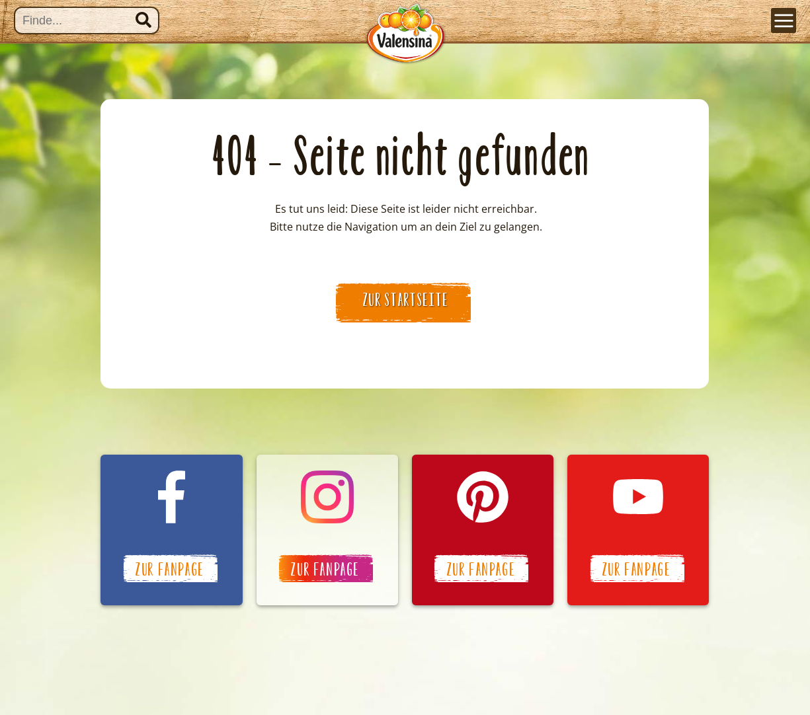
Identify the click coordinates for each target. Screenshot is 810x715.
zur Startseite (406, 300)
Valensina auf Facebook (171, 530)
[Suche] (86, 20)
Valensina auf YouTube (638, 530)
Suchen (143, 20)
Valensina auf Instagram (327, 530)
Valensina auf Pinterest (482, 530)
